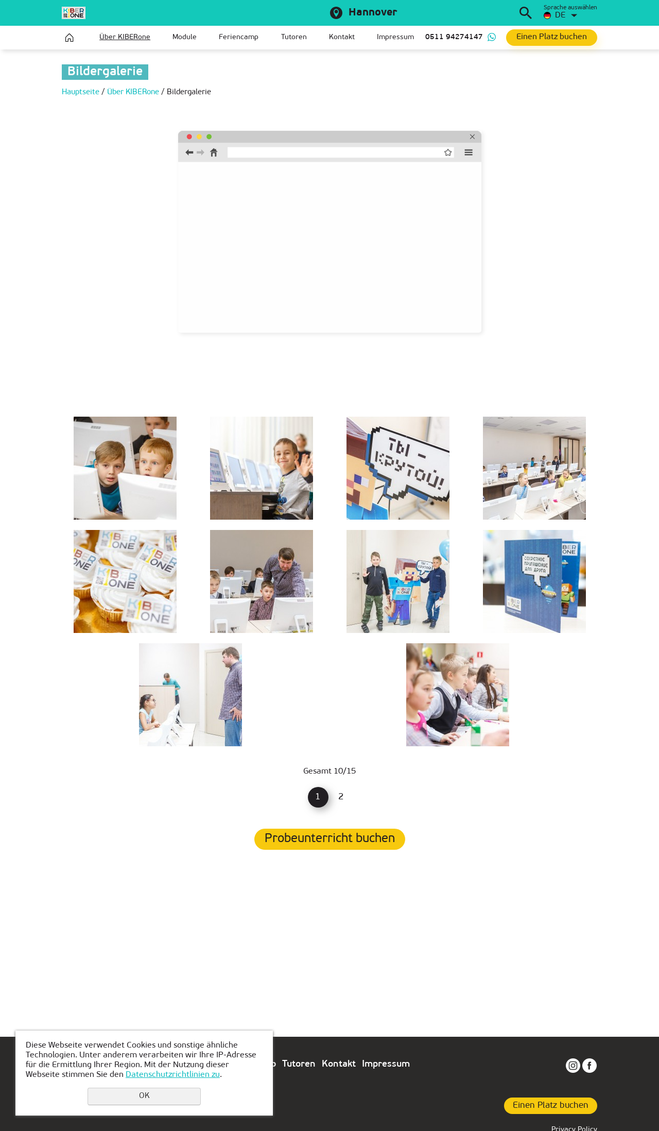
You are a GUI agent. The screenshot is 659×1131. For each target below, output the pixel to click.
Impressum (395, 37)
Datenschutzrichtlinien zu (173, 1075)
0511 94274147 (454, 37)
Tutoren (294, 37)
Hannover (373, 13)
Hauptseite (69, 37)
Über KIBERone (124, 37)
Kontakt (342, 37)
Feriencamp (238, 37)
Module (184, 37)
